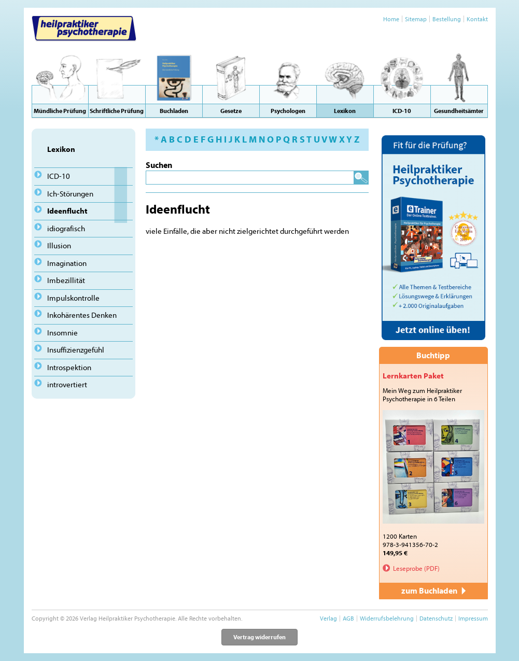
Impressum (473, 618)
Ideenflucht (67, 211)
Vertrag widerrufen (259, 637)
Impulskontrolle (73, 298)
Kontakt (477, 19)
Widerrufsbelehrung (387, 618)
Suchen (159, 165)
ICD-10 (58, 176)
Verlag (328, 618)
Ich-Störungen (70, 194)
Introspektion (69, 367)
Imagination (67, 263)
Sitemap (416, 19)
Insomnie (62, 332)
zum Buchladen (433, 590)
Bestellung (446, 19)
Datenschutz (436, 618)
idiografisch (66, 228)
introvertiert (67, 384)
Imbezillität (66, 280)
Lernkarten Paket (413, 376)
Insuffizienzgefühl (75, 350)
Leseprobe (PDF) (416, 568)
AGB (348, 618)
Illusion (59, 245)
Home (391, 19)
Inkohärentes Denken (82, 315)
